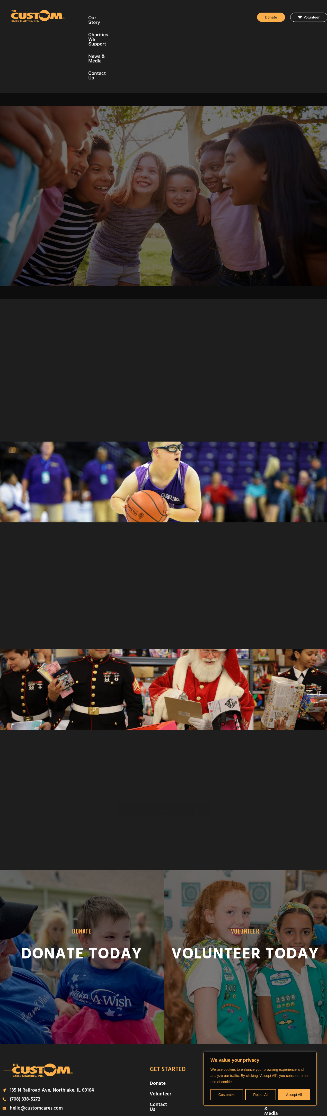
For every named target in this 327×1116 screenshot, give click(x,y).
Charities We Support (153, 17)
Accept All (294, 1095)
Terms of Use (166, 1097)
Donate (158, 1035)
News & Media (199, 17)
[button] (158, 771)
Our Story (112, 17)
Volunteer (160, 1046)
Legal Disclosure (104, 1097)
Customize (226, 1095)
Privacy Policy (136, 1097)
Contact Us (158, 30)
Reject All (260, 1095)
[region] (260, 1079)
